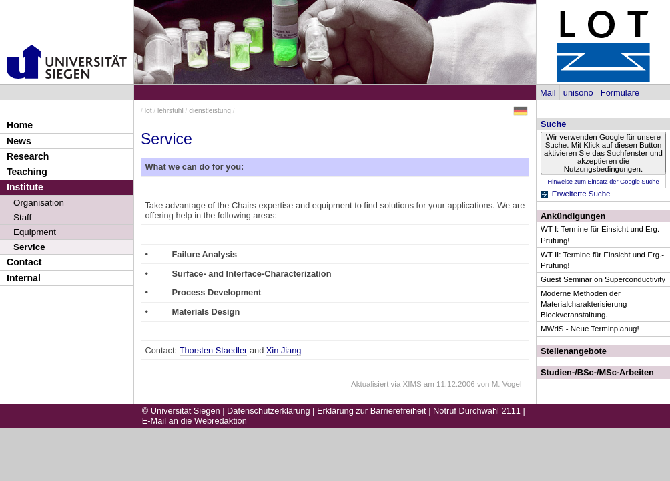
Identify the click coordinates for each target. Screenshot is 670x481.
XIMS (412, 384)
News (19, 141)
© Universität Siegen (181, 411)
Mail (547, 93)
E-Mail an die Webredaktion (194, 421)
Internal (24, 278)
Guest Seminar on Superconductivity (603, 279)
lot (148, 110)
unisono (578, 93)
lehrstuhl (170, 110)
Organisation (38, 203)
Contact (24, 262)
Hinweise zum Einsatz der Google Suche (603, 181)
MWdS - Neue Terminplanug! (590, 329)
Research (28, 156)
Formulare (620, 93)
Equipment (34, 232)
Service (29, 247)
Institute (25, 187)
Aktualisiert (369, 384)
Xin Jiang (284, 350)
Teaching (27, 171)
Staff (22, 217)
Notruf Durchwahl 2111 (477, 411)
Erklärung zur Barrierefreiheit (371, 411)
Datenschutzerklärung (268, 411)
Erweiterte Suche (581, 194)
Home (20, 125)
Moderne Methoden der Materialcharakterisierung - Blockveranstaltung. (586, 304)
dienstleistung (210, 110)
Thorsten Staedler (214, 350)
